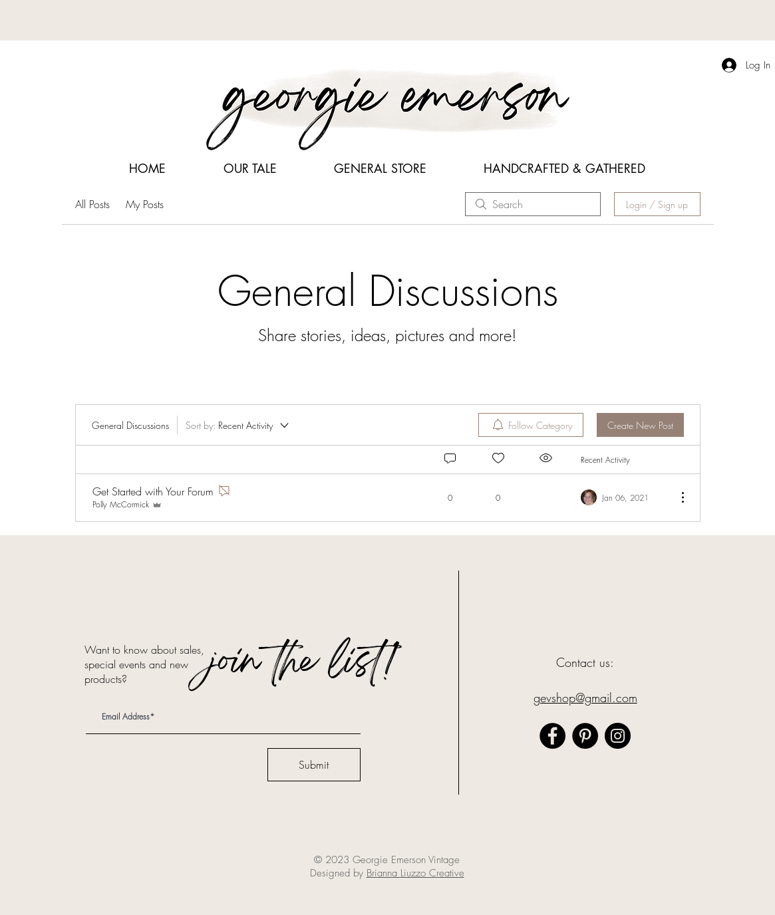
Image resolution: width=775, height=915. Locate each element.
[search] (533, 204)
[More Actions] (676, 497)
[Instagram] (618, 736)
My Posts (145, 204)
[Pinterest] (585, 736)
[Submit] (314, 764)
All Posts (92, 204)
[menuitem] (530, 425)
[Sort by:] (238, 425)
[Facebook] (552, 736)
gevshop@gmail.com (585, 698)
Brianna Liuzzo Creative (415, 873)
